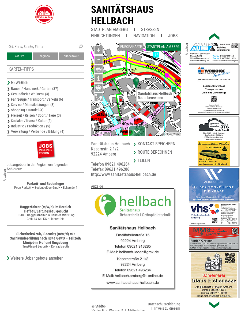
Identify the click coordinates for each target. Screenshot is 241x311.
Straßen (150, 29)
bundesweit (71, 56)
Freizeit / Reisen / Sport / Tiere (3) (36, 115)
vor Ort (19, 56)
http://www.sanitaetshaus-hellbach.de (123, 174)
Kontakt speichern (156, 143)
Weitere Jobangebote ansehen (36, 258)
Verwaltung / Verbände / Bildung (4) (37, 131)
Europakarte (131, 46)
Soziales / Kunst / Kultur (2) (31, 121)
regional (45, 56)
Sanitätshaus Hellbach (122, 15)
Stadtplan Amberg (109, 29)
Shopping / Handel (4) (27, 110)
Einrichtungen (105, 35)
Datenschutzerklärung (164, 304)
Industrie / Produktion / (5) (30, 126)
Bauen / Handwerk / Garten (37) (34, 88)
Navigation (144, 35)
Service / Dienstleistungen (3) (32, 105)
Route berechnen (150, 98)
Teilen (144, 160)
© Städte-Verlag (171, 133)
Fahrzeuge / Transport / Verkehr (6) (37, 99)
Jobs (173, 35)
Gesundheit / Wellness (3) (30, 94)
